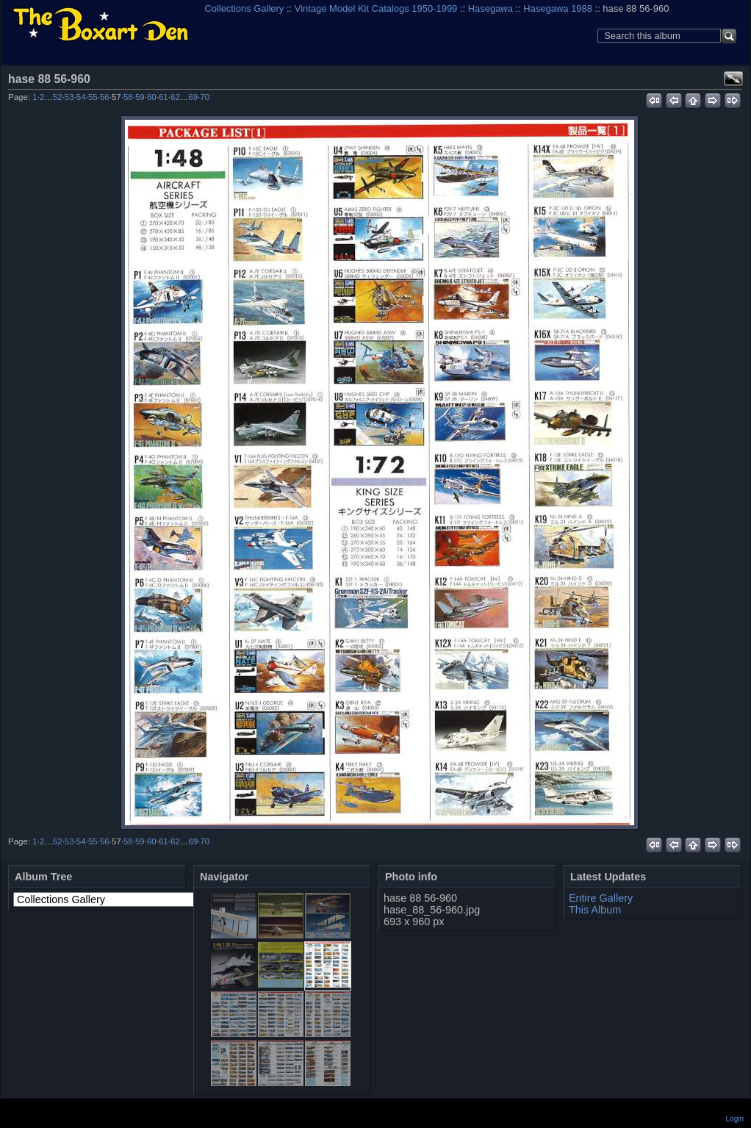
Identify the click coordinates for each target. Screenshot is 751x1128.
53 (69, 97)
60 (152, 97)
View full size (733, 79)
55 (93, 97)
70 (204, 97)
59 (140, 97)
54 (81, 97)
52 (57, 97)
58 (128, 97)
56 (104, 97)
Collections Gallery (244, 8)
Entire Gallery (601, 898)
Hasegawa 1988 (557, 8)
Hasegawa (490, 8)
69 (193, 97)
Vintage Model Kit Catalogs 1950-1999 (376, 8)
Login (735, 1119)
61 (163, 97)
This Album (595, 910)
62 (175, 97)
